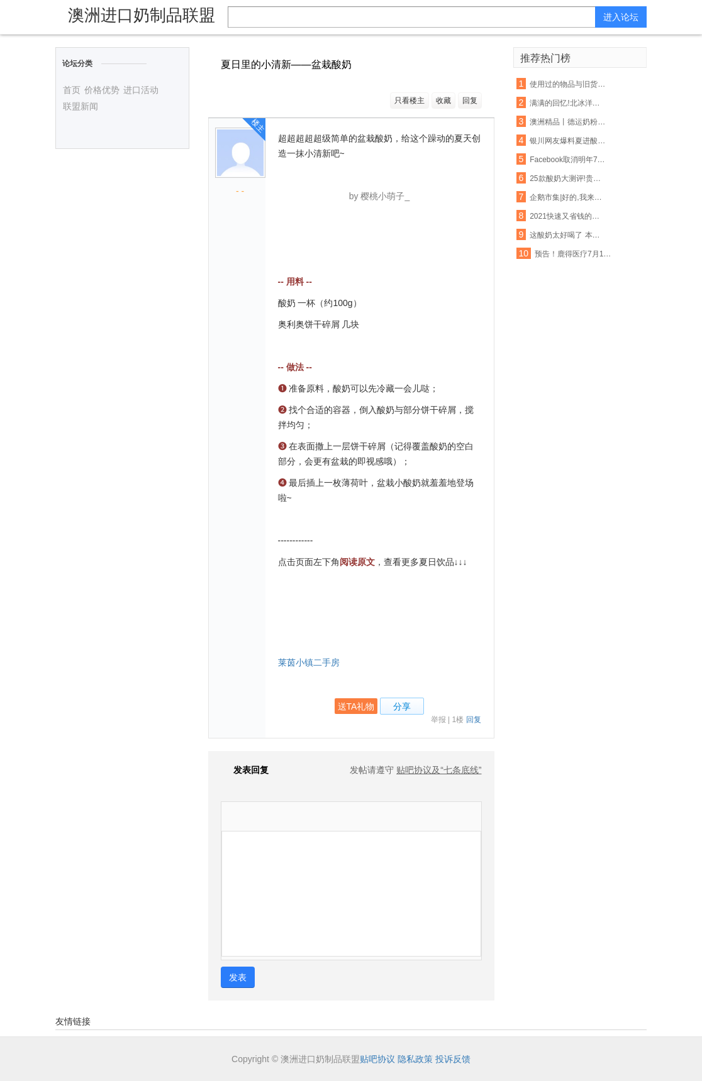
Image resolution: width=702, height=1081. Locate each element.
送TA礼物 (356, 706)
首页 (72, 90)
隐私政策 (415, 1059)
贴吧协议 (377, 1059)
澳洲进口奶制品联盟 (141, 15)
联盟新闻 (80, 106)
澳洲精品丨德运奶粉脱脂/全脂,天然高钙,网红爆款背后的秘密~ (568, 122)
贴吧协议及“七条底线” (438, 770)
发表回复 (245, 770)
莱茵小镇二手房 (309, 662)
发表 (238, 977)
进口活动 (141, 90)
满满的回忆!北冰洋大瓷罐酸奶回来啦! (568, 103)
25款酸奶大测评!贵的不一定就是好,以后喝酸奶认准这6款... (568, 178)
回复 (469, 100)
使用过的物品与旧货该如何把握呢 (568, 84)
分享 (402, 706)
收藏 (443, 100)
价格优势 (102, 90)
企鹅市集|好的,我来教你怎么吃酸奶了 (568, 197)
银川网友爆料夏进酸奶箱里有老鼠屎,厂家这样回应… (568, 140)
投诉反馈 (453, 1059)
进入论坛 (620, 17)
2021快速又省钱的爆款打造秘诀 (568, 216)
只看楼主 (409, 100)
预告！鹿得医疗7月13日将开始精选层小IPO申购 (573, 254)
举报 (438, 719)
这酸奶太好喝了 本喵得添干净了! (568, 235)
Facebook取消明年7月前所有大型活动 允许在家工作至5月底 (568, 159)
